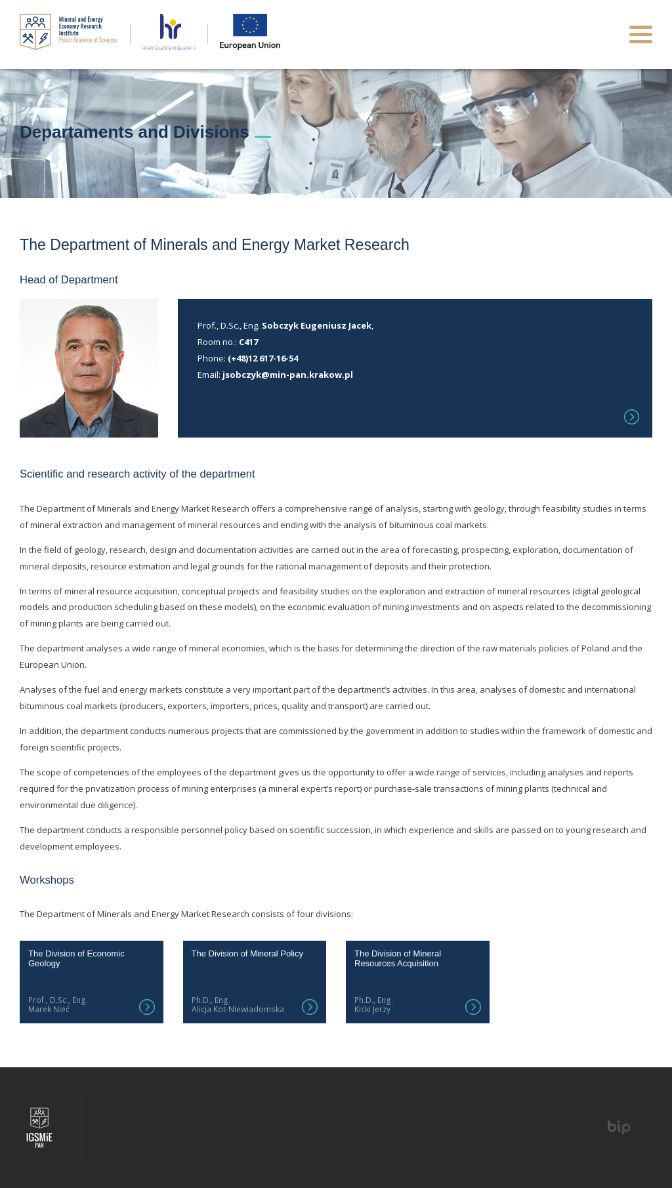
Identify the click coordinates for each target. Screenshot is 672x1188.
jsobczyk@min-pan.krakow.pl (287, 374)
